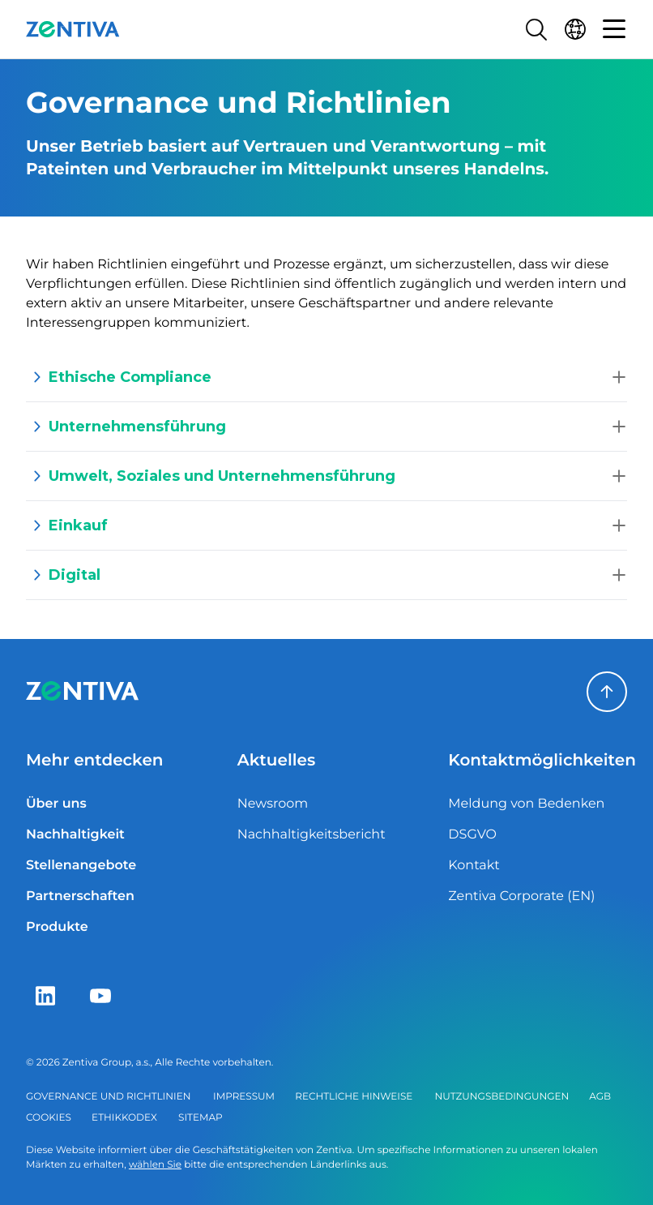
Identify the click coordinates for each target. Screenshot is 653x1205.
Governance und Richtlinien (108, 1097)
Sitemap (200, 1118)
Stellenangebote (81, 865)
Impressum (244, 1097)
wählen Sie (155, 1165)
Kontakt (474, 865)
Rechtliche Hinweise (353, 1097)
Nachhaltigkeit (75, 835)
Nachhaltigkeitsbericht (311, 835)
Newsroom (273, 804)
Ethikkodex (124, 1118)
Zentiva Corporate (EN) (521, 896)
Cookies (48, 1118)
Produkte (57, 927)
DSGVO (472, 835)
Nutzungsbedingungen (502, 1097)
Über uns (56, 804)
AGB (600, 1097)
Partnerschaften (80, 896)
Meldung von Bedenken (526, 804)
